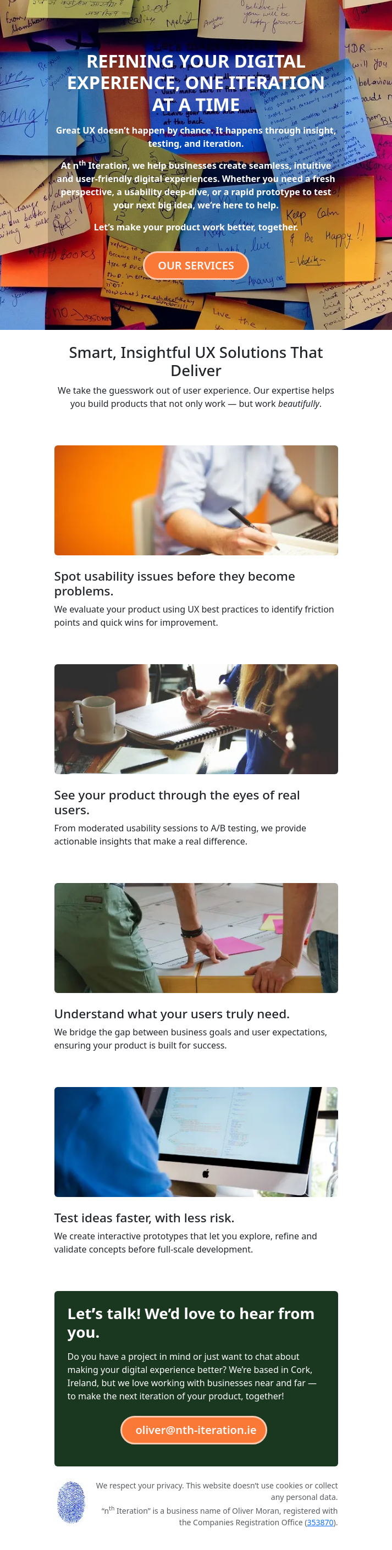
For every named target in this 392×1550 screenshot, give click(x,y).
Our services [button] (196, 265)
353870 (320, 1522)
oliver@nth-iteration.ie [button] (195, 1429)
